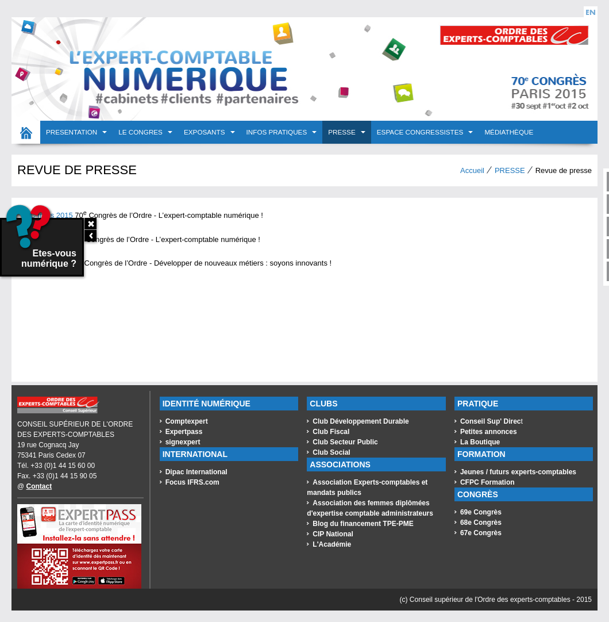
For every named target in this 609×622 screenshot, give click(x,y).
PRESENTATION (72, 132)
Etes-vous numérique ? (39, 244)
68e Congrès (481, 523)
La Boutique (480, 442)
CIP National (333, 534)
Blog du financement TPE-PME (363, 524)
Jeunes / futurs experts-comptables (518, 472)
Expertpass (184, 432)
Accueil (25, 132)
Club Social (331, 452)
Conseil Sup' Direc (490, 421)
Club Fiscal (331, 432)
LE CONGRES (141, 132)
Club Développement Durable (360, 421)
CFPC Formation (487, 482)
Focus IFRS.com (192, 482)
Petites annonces (488, 432)
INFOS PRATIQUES (277, 132)
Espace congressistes (421, 132)
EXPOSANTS (205, 132)
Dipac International (196, 472)
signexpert (183, 442)
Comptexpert (186, 421)
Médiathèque (508, 132)
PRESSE (342, 132)
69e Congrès (481, 512)
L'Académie (332, 544)
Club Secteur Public (345, 442)
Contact (39, 486)
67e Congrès (481, 533)
